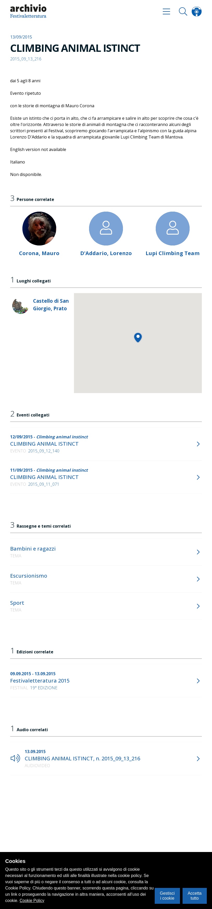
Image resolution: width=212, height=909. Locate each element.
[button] (138, 337)
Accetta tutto (195, 895)
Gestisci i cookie (167, 895)
